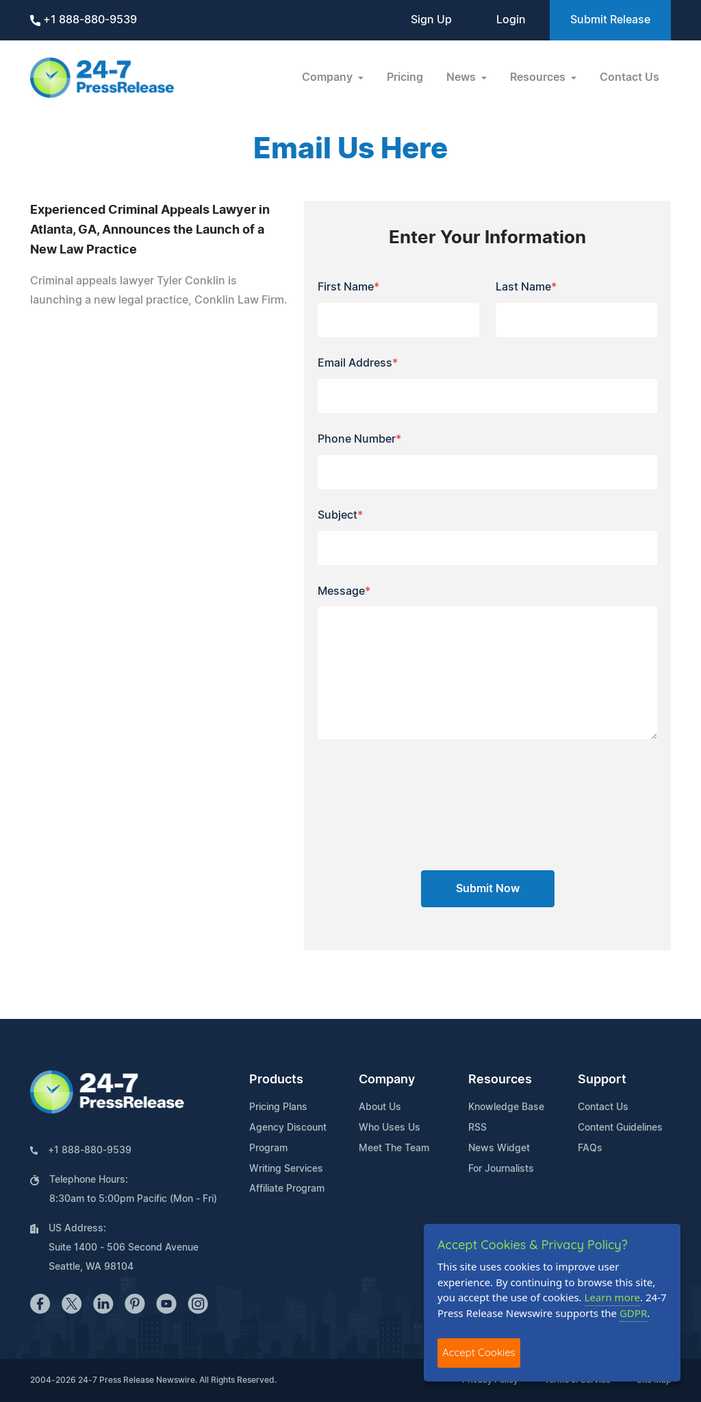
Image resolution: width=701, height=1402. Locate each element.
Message (344, 591)
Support (602, 1080)
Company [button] (328, 77)
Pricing (405, 77)
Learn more (613, 1297)
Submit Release (610, 19)
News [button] (462, 77)
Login (511, 19)
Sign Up (431, 19)
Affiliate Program (286, 1189)
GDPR (633, 1313)
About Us (380, 1107)
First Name (348, 287)
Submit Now (488, 888)
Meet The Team (394, 1148)
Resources (500, 1080)
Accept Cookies (478, 1352)
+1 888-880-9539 (83, 20)
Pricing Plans (278, 1107)
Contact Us (629, 77)
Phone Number (359, 439)
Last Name (526, 287)
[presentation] (487, 810)
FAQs (590, 1148)
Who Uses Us (389, 1128)
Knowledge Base (506, 1107)
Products (276, 1080)
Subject (340, 515)
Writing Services (286, 1169)
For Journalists (501, 1169)
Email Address (358, 363)
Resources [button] (539, 77)
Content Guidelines (620, 1128)
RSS (477, 1128)
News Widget (499, 1148)
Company (387, 1080)
